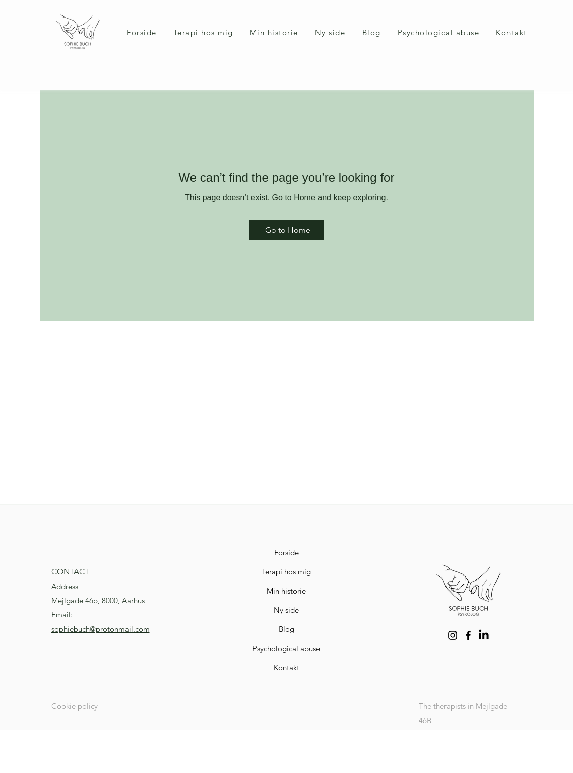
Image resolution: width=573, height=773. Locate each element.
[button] (203, 33)
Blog (286, 629)
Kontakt (286, 667)
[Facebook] (468, 635)
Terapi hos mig (286, 571)
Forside (286, 552)
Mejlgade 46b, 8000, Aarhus (98, 600)
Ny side (286, 610)
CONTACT (70, 571)
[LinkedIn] (484, 635)
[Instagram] (453, 635)
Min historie (286, 591)
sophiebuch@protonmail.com (100, 629)
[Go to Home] (286, 230)
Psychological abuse (286, 648)
